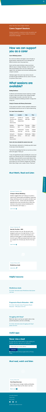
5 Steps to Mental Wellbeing (17, 193)
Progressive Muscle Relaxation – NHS (21, 302)
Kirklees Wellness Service (17, 404)
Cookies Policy (12, 397)
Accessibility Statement (13, 395)
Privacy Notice (11, 399)
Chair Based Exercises (16, 382)
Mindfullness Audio (15, 265)
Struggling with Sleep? (16, 317)
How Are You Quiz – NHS (16, 229)
